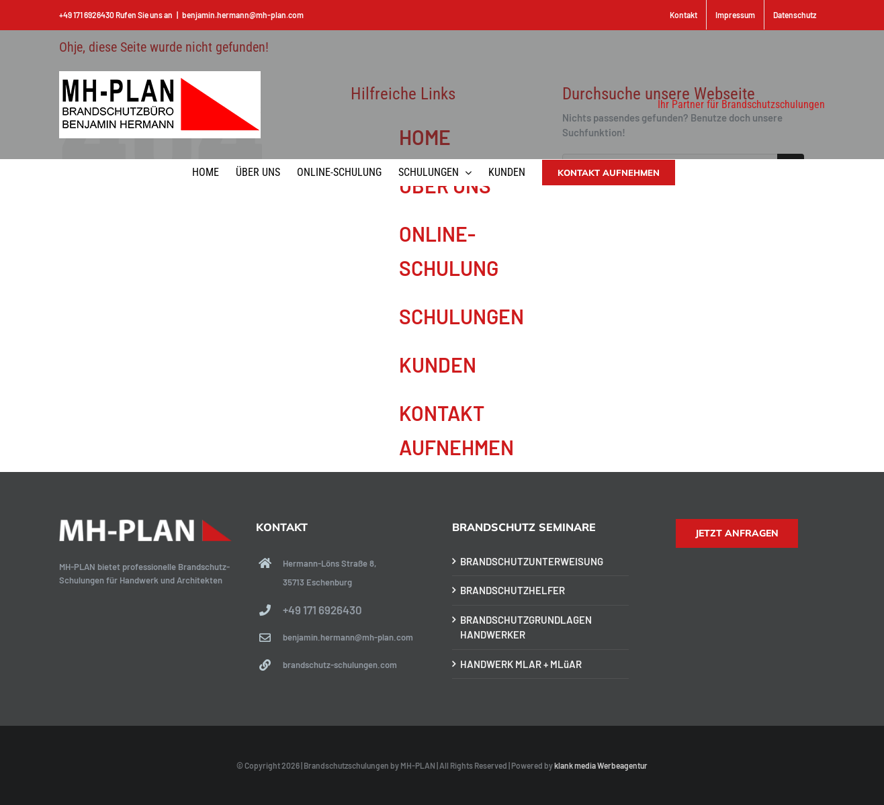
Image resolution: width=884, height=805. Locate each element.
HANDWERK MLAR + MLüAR (521, 664)
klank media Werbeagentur (601, 765)
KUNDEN (437, 364)
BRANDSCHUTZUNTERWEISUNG (531, 561)
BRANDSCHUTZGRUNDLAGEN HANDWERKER (526, 627)
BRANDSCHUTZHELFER (512, 590)
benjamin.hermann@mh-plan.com (243, 14)
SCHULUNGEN (461, 316)
